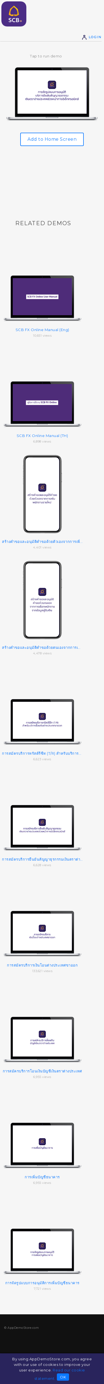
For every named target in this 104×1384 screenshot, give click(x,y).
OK (63, 1377)
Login (92, 37)
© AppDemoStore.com (21, 1328)
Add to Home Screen (52, 139)
